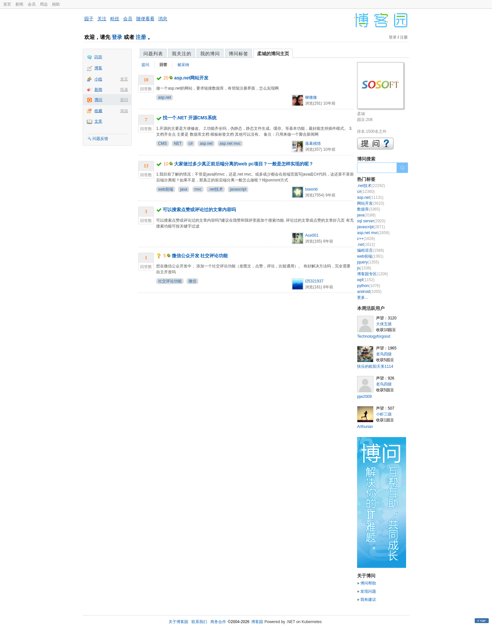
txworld (311, 189)
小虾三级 (384, 414)
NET (178, 143)
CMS (162, 143)
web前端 (165, 189)
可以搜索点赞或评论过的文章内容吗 (199, 209)
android (369, 291)
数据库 (368, 209)
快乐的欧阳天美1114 (375, 366)
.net (366, 244)
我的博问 (210, 53)
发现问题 (368, 591)
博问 (98, 99)
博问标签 (238, 53)
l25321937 (314, 281)
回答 (163, 64)
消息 (162, 18)
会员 (32, 4)
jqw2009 (364, 396)
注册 (141, 37)
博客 (98, 68)
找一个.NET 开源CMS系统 (190, 117)
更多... (362, 297)
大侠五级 (384, 324)
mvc (198, 189)
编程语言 (370, 250)
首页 (7, 4)
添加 (124, 111)
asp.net (164, 97)
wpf (365, 280)
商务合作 (218, 622)
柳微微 (311, 97)
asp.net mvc (230, 143)
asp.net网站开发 (191, 77)
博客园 (257, 622)
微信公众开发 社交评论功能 (200, 255)
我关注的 (181, 53)
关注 (102, 18)
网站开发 (370, 203)
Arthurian (365, 426)
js (364, 268)
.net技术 (215, 189)
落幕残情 (313, 143)
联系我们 (199, 622)
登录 (117, 37)
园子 (88, 18)
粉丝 (114, 18)
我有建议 (368, 599)
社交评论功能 (170, 281)
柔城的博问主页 (273, 53)
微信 (192, 281)
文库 (98, 121)
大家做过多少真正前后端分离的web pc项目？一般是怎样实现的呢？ (243, 163)
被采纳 (183, 64)
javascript (238, 189)
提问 (124, 99)
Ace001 (312, 235)
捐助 (56, 4)
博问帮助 (368, 583)
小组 (98, 79)
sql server (371, 221)
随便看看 (145, 18)
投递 (124, 89)
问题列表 (153, 53)
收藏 (98, 111)
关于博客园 (178, 622)
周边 (44, 4)
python (368, 285)
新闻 (19, 4)
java (183, 189)
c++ (366, 238)
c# (191, 143)
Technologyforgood (373, 336)
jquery (368, 262)
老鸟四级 (384, 354)
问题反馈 (100, 138)
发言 (124, 79)
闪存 (98, 57)
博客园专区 (372, 274)
